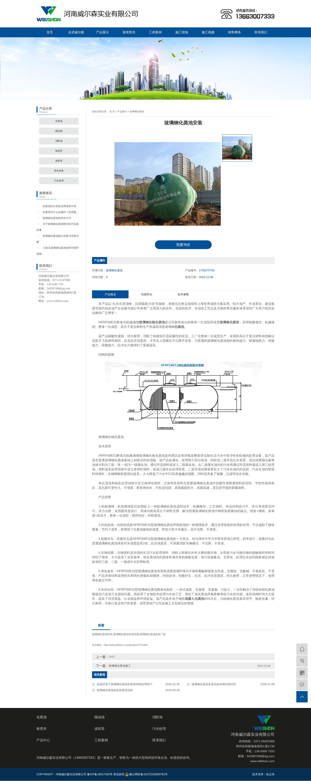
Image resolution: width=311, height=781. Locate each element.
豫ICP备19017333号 (99, 774)
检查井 (58, 150)
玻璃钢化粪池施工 (120, 665)
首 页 (112, 111)
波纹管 (58, 160)
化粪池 (58, 121)
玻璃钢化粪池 (137, 111)
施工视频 (208, 32)
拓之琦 (270, 774)
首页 (50, 32)
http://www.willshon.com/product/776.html (126, 645)
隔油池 (58, 131)
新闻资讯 (129, 32)
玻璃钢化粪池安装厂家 (153, 634)
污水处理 (59, 180)
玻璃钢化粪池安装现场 (126, 634)
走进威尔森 (76, 32)
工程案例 (155, 32)
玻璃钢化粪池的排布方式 (57, 218)
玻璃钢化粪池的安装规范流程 (115, 690)
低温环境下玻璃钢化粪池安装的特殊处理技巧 (124, 684)
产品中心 (43, 740)
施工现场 (181, 32)
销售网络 (234, 32)
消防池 (58, 141)
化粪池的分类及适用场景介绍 (59, 206)
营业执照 (118, 774)
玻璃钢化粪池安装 (102, 634)
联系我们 (260, 32)
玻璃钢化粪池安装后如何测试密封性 (214, 684)
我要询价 (183, 245)
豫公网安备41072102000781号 (146, 774)
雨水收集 (59, 170)
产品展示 (102, 32)
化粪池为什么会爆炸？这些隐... (60, 212)
